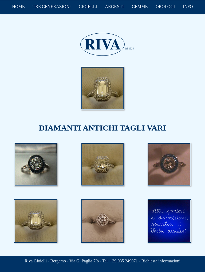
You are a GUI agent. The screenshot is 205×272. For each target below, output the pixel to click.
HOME (18, 6)
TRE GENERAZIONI (52, 6)
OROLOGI (165, 6)
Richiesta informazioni (160, 261)
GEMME (140, 6)
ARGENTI (114, 6)
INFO (188, 6)
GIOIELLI (88, 6)
